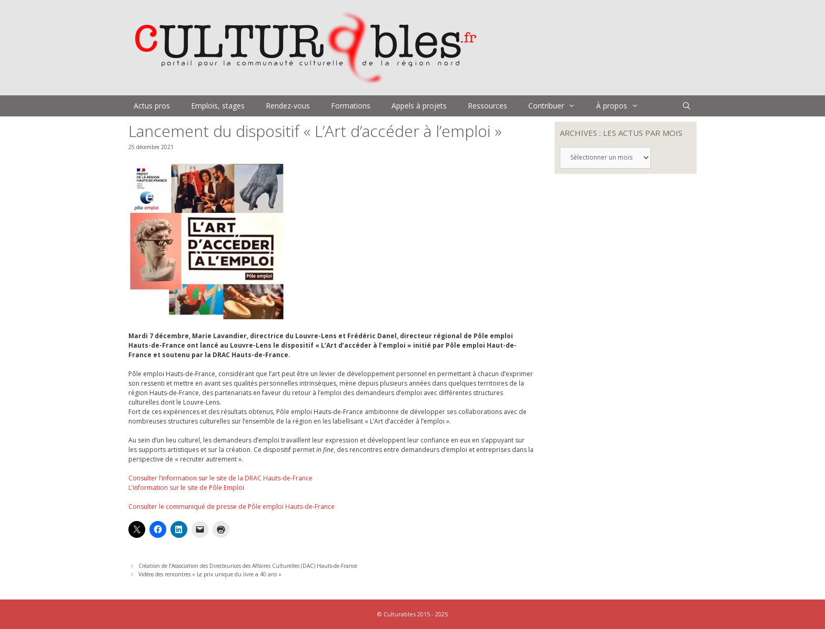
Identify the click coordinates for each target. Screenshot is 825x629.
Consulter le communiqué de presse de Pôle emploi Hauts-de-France (231, 506)
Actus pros (152, 106)
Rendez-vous (288, 106)
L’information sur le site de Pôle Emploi (186, 487)
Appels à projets (419, 106)
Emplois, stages (218, 106)
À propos (622, 105)
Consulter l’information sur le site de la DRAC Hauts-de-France (220, 478)
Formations (350, 106)
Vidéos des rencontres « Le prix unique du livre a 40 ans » (209, 574)
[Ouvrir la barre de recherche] (686, 105)
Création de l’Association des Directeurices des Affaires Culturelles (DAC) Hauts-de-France (247, 565)
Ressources (487, 106)
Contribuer (557, 105)
